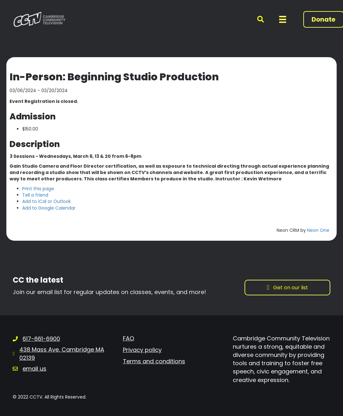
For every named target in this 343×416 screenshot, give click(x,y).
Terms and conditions (154, 361)
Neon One (318, 230)
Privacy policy (142, 350)
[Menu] (283, 19)
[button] (256, 19)
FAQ (128, 338)
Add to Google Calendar (49, 208)
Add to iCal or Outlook (46, 201)
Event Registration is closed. (44, 101)
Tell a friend (35, 195)
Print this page (38, 188)
